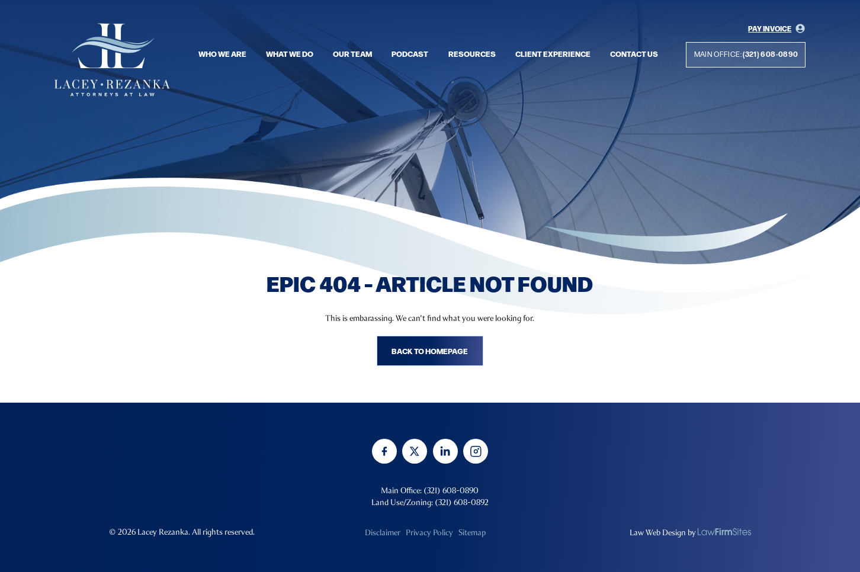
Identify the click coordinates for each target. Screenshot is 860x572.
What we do (289, 53)
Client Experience (553, 53)
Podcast (410, 53)
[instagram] (475, 451)
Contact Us (634, 53)
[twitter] (414, 451)
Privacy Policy (429, 532)
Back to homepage (430, 350)
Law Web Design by (663, 532)
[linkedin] (445, 451)
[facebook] (384, 451)
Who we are (222, 53)
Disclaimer (382, 532)
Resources (472, 53)
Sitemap (472, 532)
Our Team (352, 53)
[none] (724, 531)
